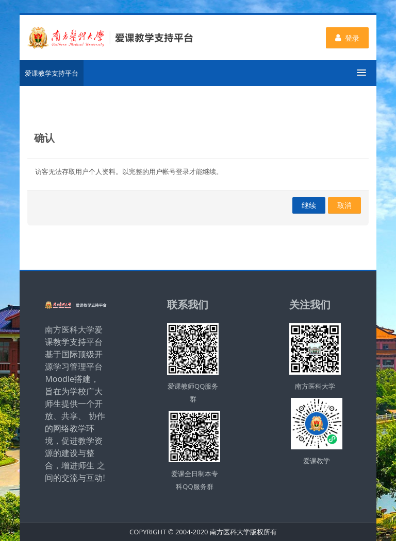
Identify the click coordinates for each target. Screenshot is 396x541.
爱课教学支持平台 (51, 73)
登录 (347, 38)
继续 (309, 205)
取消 (344, 205)
